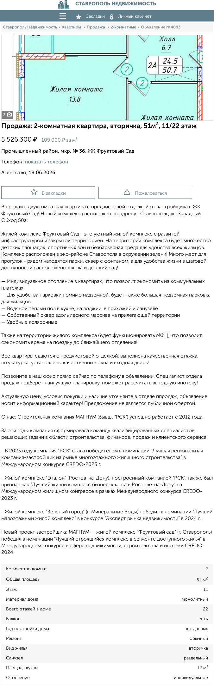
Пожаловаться (145, 192)
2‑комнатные (123, 27)
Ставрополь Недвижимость (30, 27)
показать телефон (46, 162)
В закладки (48, 192)
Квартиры (72, 27)
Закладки (90, 16)
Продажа (96, 27)
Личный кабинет (131, 16)
